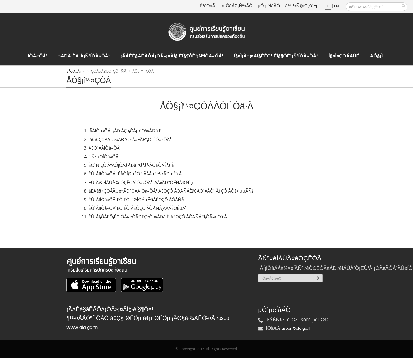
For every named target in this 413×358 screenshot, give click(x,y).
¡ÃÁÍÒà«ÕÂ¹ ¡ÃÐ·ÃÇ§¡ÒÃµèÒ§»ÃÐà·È (124, 131)
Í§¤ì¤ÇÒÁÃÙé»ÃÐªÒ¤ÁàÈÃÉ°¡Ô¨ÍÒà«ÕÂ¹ (129, 139)
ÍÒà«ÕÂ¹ (38, 56)
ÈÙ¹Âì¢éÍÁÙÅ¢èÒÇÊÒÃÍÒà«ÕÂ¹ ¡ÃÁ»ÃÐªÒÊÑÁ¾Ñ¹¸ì (140, 182)
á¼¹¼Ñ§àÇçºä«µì (302, 6)
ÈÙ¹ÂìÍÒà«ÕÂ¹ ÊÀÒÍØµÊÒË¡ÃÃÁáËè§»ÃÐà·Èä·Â (135, 174)
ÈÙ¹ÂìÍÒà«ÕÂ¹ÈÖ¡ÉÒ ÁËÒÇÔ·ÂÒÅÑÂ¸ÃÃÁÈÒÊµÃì (137, 208)
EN (336, 6)
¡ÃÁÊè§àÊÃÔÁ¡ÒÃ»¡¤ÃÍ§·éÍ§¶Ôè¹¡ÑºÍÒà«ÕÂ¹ (171, 56)
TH (328, 6)
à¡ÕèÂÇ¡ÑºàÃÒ (237, 6)
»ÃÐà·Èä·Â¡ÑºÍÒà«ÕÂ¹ (84, 56)
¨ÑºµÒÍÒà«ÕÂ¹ (104, 156)
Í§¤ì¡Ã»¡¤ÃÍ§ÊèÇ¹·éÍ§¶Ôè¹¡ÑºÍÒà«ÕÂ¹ (276, 56)
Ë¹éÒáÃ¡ (208, 6)
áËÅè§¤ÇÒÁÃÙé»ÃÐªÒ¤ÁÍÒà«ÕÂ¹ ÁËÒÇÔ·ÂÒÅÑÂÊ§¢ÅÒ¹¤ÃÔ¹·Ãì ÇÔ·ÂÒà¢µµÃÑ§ (171, 191)
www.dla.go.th (82, 327)
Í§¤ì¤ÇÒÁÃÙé (343, 56)
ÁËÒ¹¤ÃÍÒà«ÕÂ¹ (104, 148)
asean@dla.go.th (297, 328)
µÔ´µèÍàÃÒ (269, 6)
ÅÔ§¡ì (376, 56)
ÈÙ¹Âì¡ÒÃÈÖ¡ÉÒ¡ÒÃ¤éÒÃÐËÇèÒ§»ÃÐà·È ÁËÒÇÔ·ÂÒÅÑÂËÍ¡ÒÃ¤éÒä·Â (157, 217)
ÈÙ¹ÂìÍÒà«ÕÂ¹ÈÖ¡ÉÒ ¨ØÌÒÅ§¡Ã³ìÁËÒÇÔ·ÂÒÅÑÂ (136, 199)
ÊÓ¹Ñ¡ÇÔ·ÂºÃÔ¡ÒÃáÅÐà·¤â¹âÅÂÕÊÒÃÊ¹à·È (131, 165)
